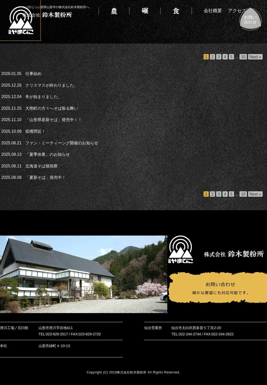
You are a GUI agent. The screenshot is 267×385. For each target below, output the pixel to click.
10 (243, 57)
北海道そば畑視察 (41, 166)
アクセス (237, 11)
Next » (255, 57)
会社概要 (213, 11)
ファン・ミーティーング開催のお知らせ (61, 143)
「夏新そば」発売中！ (45, 177)
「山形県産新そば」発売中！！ (53, 120)
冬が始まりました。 (43, 96)
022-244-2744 (190, 334)
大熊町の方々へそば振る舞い (51, 108)
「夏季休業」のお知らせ (47, 154)
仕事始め (33, 73)
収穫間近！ (35, 131)
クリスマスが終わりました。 (51, 85)
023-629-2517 (57, 334)
